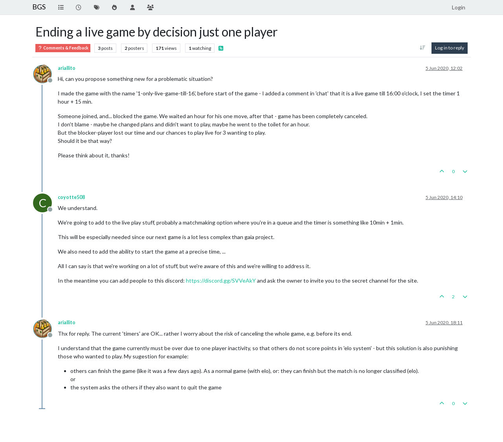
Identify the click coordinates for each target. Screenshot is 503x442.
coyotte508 (71, 197)
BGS (39, 7)
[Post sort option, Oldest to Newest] (422, 47)
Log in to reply (449, 48)
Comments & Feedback (62, 48)
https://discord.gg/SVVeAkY (221, 280)
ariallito (66, 68)
